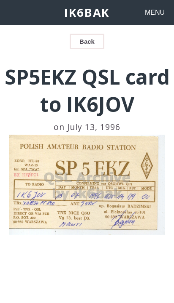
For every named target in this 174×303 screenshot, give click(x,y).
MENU (155, 12)
